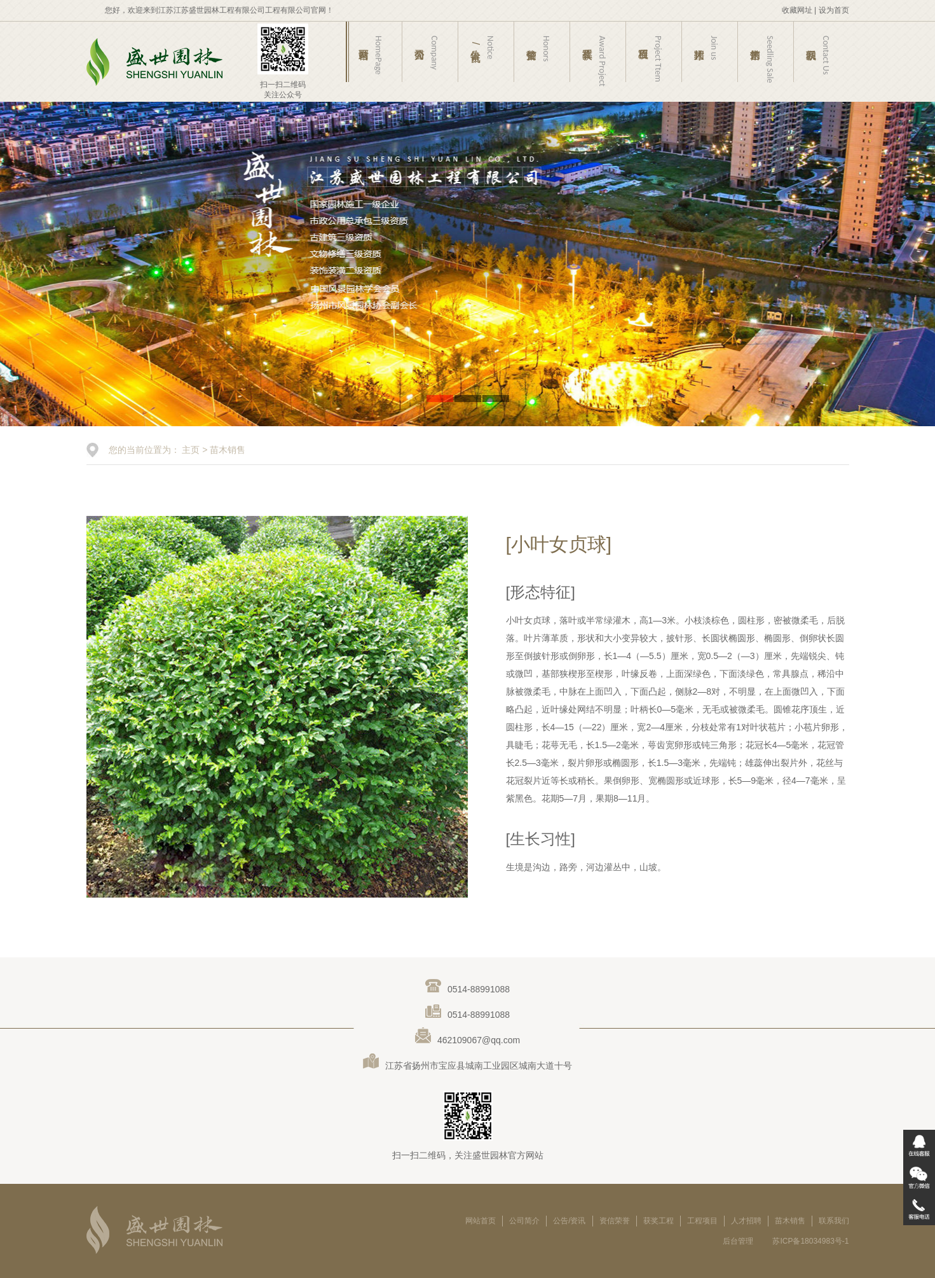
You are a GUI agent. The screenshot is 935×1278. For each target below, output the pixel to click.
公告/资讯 (569, 1220)
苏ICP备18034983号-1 (810, 1241)
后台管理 (738, 1241)
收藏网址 (797, 10)
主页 (191, 450)
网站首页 (480, 1220)
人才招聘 (746, 1220)
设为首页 (834, 10)
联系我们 (834, 1220)
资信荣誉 (614, 1220)
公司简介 (524, 1220)
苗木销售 (227, 450)
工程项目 (702, 1220)
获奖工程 (658, 1220)
